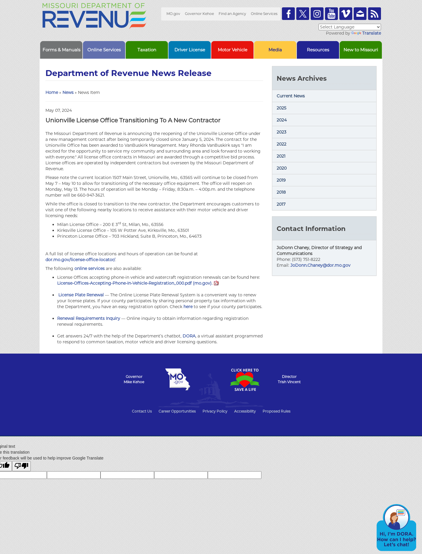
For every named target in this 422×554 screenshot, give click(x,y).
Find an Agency (232, 13)
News (68, 92)
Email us (360, 13)
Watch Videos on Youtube (331, 13)
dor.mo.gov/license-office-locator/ (80, 259)
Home (51, 92)
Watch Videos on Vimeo (345, 13)
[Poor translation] (21, 466)
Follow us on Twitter (302, 13)
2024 (282, 120)
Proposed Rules (276, 411)
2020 (282, 168)
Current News (291, 96)
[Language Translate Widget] (350, 27)
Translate (366, 33)
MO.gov (173, 13)
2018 (281, 192)
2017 (281, 204)
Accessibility (245, 411)
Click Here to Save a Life (244, 379)
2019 (281, 180)
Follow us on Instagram (317, 13)
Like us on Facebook (288, 13)
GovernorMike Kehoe (134, 379)
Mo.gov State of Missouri (177, 379)
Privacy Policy (215, 411)
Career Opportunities (177, 411)
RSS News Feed (374, 13)
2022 (281, 144)
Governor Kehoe (199, 13)
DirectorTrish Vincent (289, 379)
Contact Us (142, 411)
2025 (281, 108)
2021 (281, 156)
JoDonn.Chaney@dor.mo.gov (320, 265)
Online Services (264, 13)
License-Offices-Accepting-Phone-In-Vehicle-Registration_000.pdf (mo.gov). (138, 283)
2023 (281, 132)
